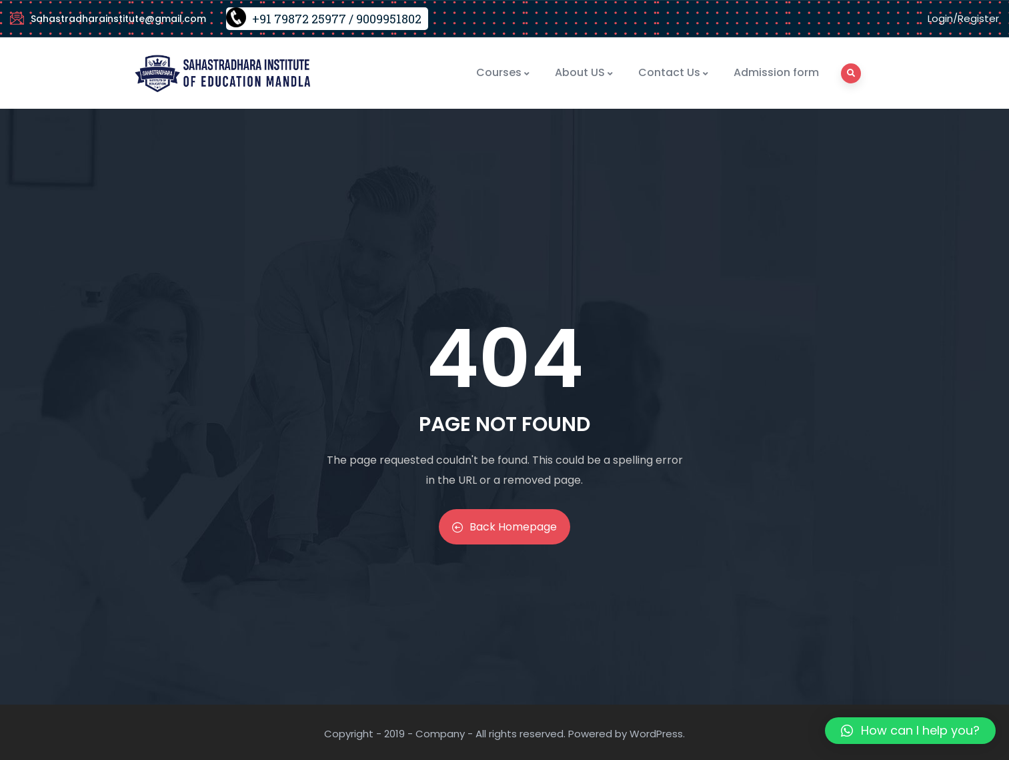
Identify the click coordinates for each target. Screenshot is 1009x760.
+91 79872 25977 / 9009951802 (336, 19)
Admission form (776, 72)
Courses (503, 72)
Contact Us (674, 72)
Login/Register (963, 18)
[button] (910, 730)
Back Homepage (504, 526)
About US (584, 72)
